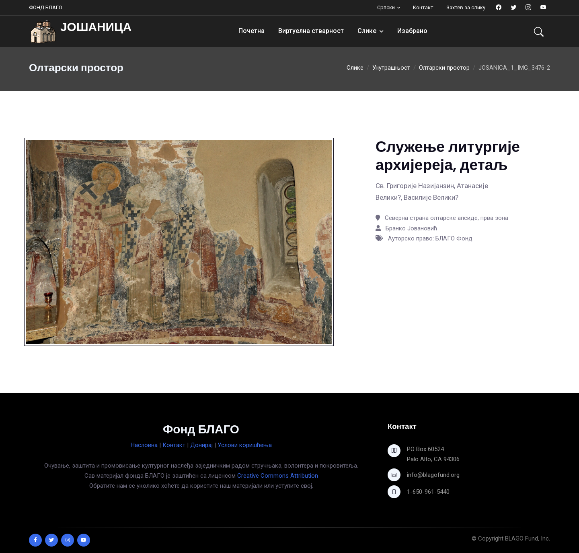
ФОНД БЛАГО (45, 7)
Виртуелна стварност (311, 31)
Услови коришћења (245, 445)
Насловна (144, 445)
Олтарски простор (444, 67)
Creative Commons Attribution (277, 475)
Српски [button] (386, 7)
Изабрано (412, 31)
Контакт (423, 7)
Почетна (251, 31)
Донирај (201, 445)
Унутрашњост (391, 67)
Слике (366, 31)
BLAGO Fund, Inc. (527, 538)
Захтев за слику (465, 7)
